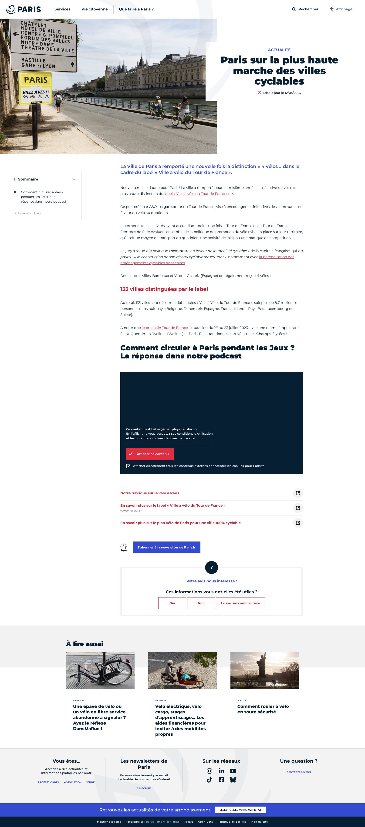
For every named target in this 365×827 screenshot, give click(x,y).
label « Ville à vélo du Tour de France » (196, 193)
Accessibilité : (153, 821)
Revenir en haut (29, 213)
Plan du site (259, 821)
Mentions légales (109, 821)
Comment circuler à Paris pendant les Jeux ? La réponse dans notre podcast (43, 196)
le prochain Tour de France (165, 327)
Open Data (205, 821)
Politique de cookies (232, 821)
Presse (188, 821)
